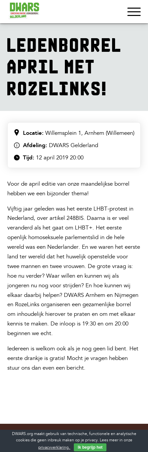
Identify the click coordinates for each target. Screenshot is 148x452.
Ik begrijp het (90, 447)
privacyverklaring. (54, 447)
